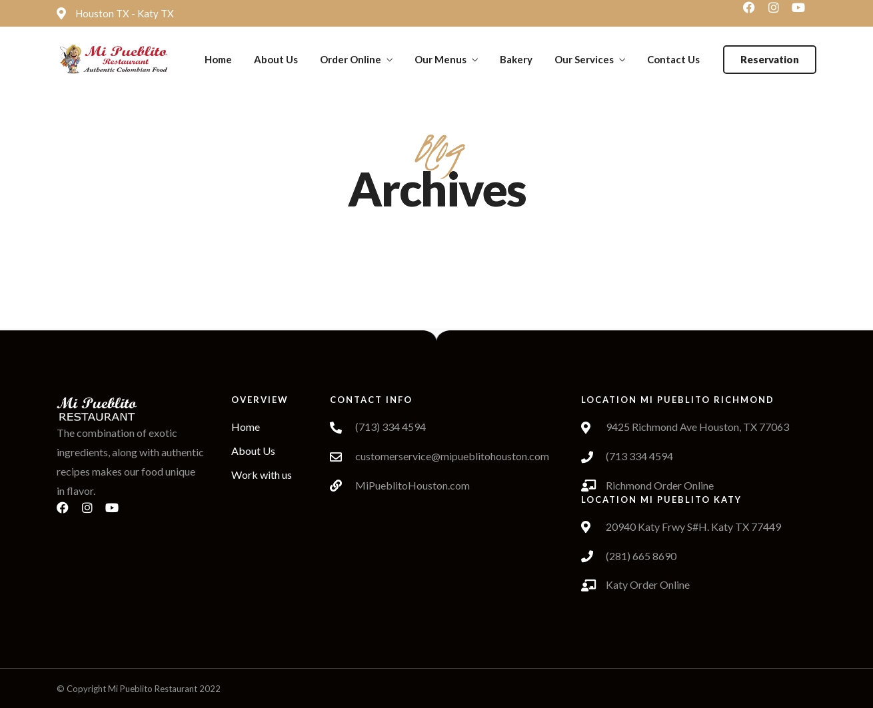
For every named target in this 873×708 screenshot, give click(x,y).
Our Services (584, 59)
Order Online (350, 59)
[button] (769, 59)
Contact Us (673, 59)
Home (218, 59)
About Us (276, 59)
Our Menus (440, 59)
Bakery (516, 59)
